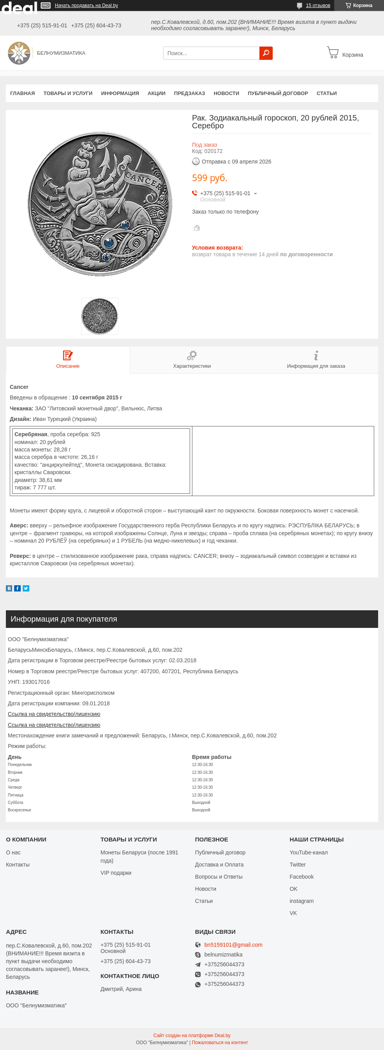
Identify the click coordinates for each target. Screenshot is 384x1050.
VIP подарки (115, 873)
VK (293, 913)
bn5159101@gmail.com (234, 945)
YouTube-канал (309, 852)
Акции (157, 93)
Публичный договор (278, 93)
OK (293, 889)
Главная (22, 93)
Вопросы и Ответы (219, 877)
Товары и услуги (67, 93)
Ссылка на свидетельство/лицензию (54, 714)
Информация (120, 93)
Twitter (298, 864)
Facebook (301, 877)
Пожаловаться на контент (220, 1042)
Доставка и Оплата (219, 864)
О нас (13, 852)
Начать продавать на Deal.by (86, 5)
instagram (301, 901)
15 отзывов (318, 5)
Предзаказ (189, 93)
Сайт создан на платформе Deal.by (192, 1035)
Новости (226, 93)
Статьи (327, 93)
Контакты (17, 864)
